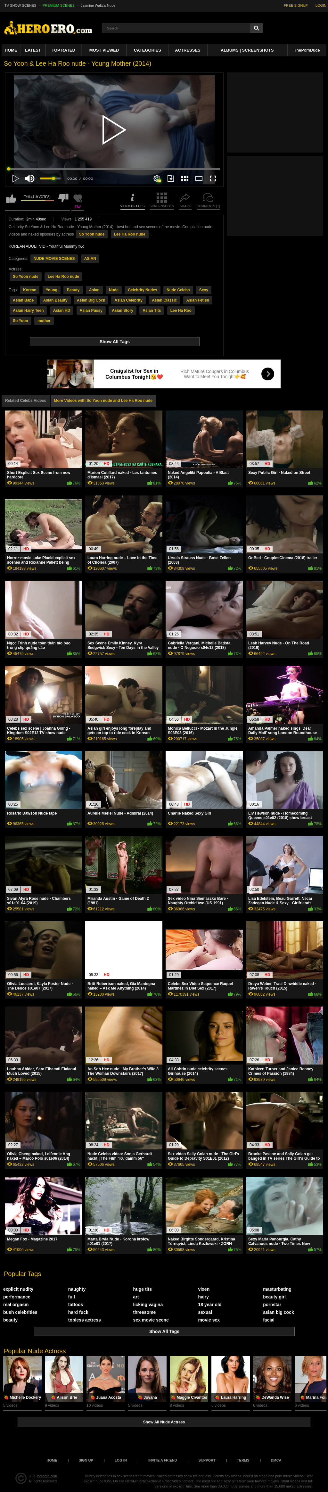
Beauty (73, 290)
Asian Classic (164, 300)
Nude (114, 290)
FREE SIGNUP (296, 5)
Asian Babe (23, 300)
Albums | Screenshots (247, 50)
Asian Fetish (197, 300)
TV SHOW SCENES (20, 5)
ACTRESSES (187, 50)
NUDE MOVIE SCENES (54, 258)
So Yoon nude (92, 234)
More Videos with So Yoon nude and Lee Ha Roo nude (103, 400)
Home (11, 50)
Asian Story (122, 310)
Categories (147, 50)
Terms (243, 1460)
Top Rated (63, 50)
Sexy (203, 290)
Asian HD (61, 310)
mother (44, 321)
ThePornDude (307, 50)
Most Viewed (104, 50)
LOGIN (321, 5)
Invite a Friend (162, 1460)
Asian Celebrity (128, 300)
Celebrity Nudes (142, 290)
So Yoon (20, 321)
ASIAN (90, 258)
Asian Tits (152, 310)
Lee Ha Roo (181, 310)
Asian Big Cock (91, 300)
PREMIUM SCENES (59, 5)
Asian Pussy (91, 310)
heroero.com (47, 1476)
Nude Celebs (178, 290)
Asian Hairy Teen (28, 310)
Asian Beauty (55, 300)
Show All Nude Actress (164, 1422)
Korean (29, 290)
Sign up (86, 1460)
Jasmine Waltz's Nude (98, 5)
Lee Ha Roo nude (129, 234)
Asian (94, 290)
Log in (121, 1460)
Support (207, 1460)
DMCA (276, 1460)
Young (51, 290)
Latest (33, 50)
